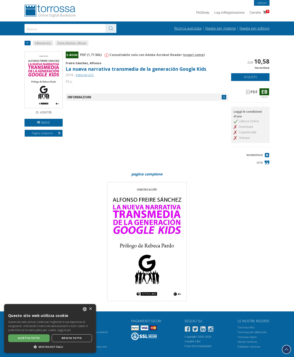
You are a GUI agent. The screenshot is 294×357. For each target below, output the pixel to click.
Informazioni (79, 97)
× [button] (90, 308)
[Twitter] (195, 330)
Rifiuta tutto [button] (72, 338)
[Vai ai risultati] (110, 28)
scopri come (194, 55)
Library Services (247, 342)
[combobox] (70, 28)
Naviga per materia (220, 28)
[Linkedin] (202, 330)
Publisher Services (248, 346)
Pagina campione (46, 133)
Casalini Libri (192, 341)
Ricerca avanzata (187, 28)
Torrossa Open (247, 337)
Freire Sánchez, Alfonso (83, 63)
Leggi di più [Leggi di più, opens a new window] (64, 330)
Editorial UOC (85, 75)
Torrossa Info (245, 327)
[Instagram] (210, 330)
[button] (258, 155)
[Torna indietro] (27, 43)
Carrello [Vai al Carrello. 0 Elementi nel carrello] (258, 12)
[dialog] (50, 328)
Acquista (250, 77)
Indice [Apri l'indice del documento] (43, 123)
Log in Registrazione (229, 12)
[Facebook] (187, 330)
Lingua (261, 3)
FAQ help (202, 12)
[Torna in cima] (286, 349)
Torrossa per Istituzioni (251, 332)
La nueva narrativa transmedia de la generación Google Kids (136, 69)
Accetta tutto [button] (29, 338)
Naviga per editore (254, 28)
